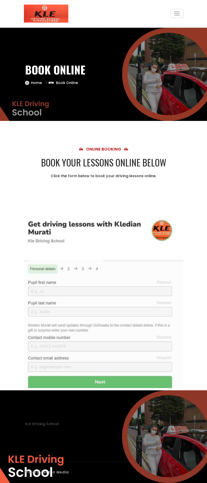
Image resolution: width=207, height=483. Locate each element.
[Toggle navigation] (177, 13)
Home (36, 82)
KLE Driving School (42, 424)
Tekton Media (55, 472)
